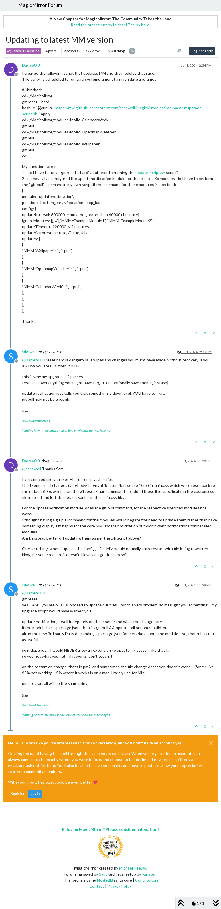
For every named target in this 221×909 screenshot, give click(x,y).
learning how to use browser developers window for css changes (66, 430)
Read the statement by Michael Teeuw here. (110, 24)
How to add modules (36, 421)
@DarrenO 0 (50, 352)
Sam (102, 874)
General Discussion (23, 51)
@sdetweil (52, 461)
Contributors (147, 880)
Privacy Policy (119, 886)
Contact (96, 886)
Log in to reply (202, 51)
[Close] (211, 743)
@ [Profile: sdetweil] (31, 468)
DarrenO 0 (31, 65)
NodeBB (105, 880)
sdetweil (29, 352)
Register (18, 793)
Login (35, 793)
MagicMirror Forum (40, 5)
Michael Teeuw (132, 867)
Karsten (149, 874)
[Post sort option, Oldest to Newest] (179, 51)
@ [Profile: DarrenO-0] (33, 359)
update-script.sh (150, 172)
